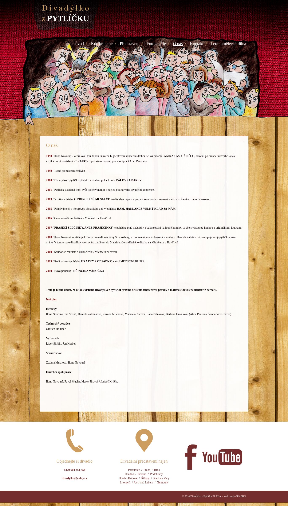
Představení (129, 43)
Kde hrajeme (102, 43)
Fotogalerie (156, 43)
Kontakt (196, 43)
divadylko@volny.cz (74, 478)
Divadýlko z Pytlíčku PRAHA (205, 496)
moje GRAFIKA (238, 496)
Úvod (79, 43)
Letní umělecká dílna (228, 43)
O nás (178, 43)
